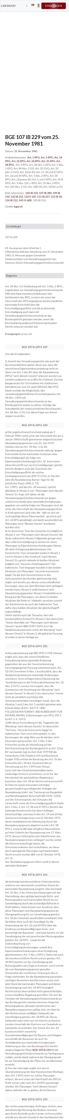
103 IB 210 (31, 192)
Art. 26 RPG (33, 161)
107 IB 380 (45, 192)
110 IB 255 (17, 196)
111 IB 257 (43, 196)
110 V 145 (30, 196)
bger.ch (18, 206)
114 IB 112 (11, 200)
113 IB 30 (56, 196)
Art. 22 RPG (18, 161)
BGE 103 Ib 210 (42, 1049)
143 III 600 (25, 200)
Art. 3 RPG (47, 157)
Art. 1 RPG (33, 157)
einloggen (53, 5)
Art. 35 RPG (48, 161)
